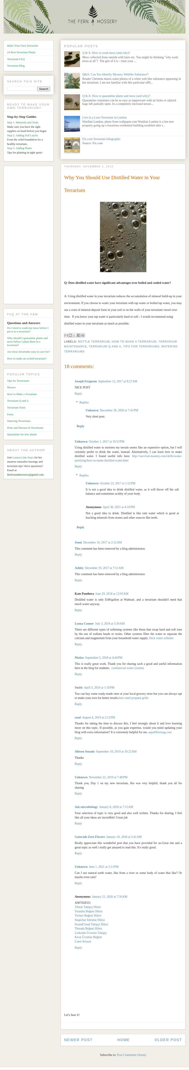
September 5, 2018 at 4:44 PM (103, 657)
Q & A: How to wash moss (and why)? (106, 53)
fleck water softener (161, 638)
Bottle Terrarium (94, 341)
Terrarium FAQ (16, 59)
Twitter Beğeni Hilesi (88, 915)
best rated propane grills (133, 698)
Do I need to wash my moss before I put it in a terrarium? (27, 329)
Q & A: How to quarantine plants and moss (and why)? (116, 96)
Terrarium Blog (16, 65)
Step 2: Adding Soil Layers (22, 135)
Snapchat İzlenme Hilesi (90, 920)
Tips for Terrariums (141, 346)
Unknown (92, 410)
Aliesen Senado (85, 751)
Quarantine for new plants (22, 434)
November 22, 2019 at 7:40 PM (108, 777)
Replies (84, 402)
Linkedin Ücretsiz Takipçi (91, 933)
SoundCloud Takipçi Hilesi (91, 924)
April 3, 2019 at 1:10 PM (99, 687)
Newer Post (78, 1040)
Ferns (10, 414)
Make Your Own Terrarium (22, 45)
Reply (78, 393)
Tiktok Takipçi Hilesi (88, 907)
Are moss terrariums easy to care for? (28, 351)
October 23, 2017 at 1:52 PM (117, 483)
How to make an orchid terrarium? (26, 358)
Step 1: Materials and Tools (22, 122)
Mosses (11, 387)
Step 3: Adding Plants (19, 148)
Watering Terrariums (19, 421)
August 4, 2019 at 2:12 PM (98, 717)
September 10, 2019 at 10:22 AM (116, 751)
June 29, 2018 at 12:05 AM (111, 593)
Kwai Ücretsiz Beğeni (88, 937)
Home (123, 1040)
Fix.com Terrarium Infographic (101, 139)
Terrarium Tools (16, 407)
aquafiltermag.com (160, 732)
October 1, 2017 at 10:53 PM (106, 441)
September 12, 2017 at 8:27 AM (117, 381)
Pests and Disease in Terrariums (25, 427)
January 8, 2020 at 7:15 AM (116, 807)
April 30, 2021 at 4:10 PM (119, 507)
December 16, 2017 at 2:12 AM (102, 542)
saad (78, 717)
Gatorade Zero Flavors (90, 837)
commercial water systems (127, 668)
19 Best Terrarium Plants (21, 52)
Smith (79, 687)
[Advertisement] (30, 236)
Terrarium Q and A (105, 346)
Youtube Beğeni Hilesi (89, 911)
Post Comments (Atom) (131, 1055)
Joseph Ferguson (86, 381)
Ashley (79, 568)
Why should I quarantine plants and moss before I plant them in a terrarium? (27, 341)
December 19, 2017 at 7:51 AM (104, 568)
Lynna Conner (84, 623)
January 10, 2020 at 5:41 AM (124, 837)
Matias (79, 657)
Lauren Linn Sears (23, 457)
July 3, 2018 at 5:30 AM (110, 623)
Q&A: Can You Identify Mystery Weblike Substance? (115, 74)
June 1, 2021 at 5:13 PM (103, 866)
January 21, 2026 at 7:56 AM (109, 896)
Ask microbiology (86, 807)
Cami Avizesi (83, 941)
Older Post (168, 1040)
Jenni (78, 542)
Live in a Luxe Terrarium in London (104, 117)
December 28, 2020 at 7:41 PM (119, 410)
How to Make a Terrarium (134, 341)
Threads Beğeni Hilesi (88, 928)
